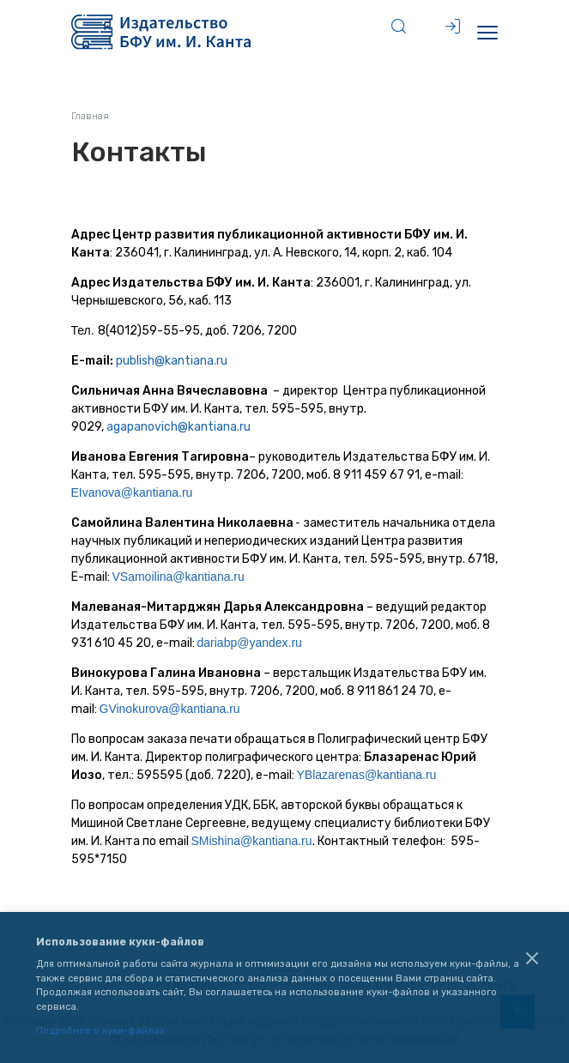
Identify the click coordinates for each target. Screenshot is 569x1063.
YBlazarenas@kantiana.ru (367, 775)
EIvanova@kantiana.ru (132, 492)
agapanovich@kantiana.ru (178, 427)
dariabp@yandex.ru (249, 642)
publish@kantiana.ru (171, 360)
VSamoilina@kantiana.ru (178, 576)
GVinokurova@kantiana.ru (170, 709)
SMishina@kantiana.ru (251, 841)
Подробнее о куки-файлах (100, 1030)
